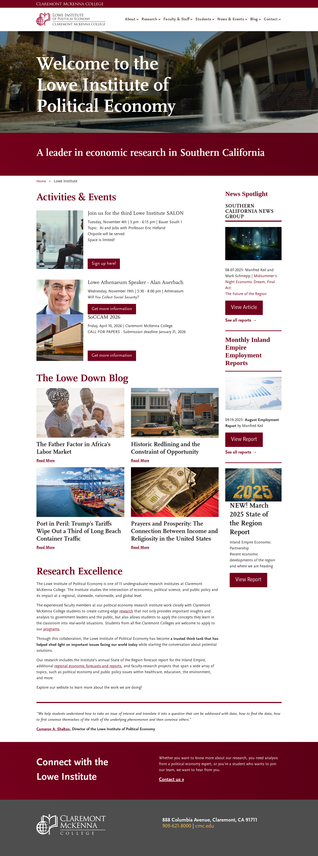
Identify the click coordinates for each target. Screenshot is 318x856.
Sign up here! (104, 263)
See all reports (238, 320)
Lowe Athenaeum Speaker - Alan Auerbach (136, 282)
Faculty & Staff (176, 19)
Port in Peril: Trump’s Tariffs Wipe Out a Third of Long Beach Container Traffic (78, 531)
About (130, 19)
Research (149, 19)
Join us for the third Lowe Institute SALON (136, 213)
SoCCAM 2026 (104, 317)
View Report (244, 439)
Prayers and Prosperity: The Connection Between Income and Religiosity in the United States (174, 531)
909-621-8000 (176, 826)
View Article (244, 307)
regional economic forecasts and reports (87, 666)
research (126, 611)
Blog (254, 19)
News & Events (230, 19)
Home (41, 181)
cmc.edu (204, 826)
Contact (271, 19)
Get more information (112, 309)
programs (51, 629)
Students (203, 19)
